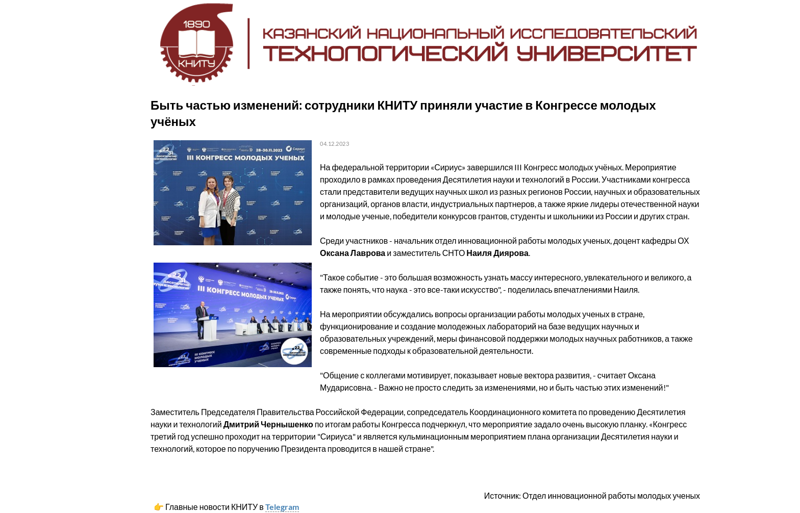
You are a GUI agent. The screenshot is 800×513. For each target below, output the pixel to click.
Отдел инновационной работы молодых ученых (611, 495)
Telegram (282, 506)
